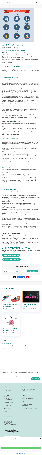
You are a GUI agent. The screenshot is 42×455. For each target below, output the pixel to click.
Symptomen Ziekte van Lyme (27, 398)
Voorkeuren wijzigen (21, 451)
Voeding (23, 407)
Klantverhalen (24, 396)
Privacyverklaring (23, 453)
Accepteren (21, 448)
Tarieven (6, 411)
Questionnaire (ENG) (9, 402)
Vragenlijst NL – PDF (8, 400)
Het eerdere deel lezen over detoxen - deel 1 (11, 259)
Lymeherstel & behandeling (9, 387)
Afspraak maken (7, 408)
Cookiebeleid (18, 453)
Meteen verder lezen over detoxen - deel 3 (11, 255)
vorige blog (6, 54)
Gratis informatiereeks (9, 407)
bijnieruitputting (25, 392)
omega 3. (26, 101)
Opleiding (6, 396)
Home (3, 6)
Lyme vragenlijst (7, 398)
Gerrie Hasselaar (7, 47)
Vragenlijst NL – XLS (8, 399)
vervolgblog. (21, 179)
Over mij (6, 389)
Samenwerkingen (8, 390)
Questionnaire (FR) (8, 404)
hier (6, 242)
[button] (40, 438)
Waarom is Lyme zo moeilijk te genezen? (29, 408)
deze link (13, 251)
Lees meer (5, 310)
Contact (5, 412)
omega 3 (34, 174)
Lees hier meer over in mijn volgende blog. (10, 120)
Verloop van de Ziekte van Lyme (28, 402)
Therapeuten (24, 399)
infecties (23, 395)
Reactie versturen (35, 378)
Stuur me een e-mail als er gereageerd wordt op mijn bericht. (14, 375)
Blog (6, 393)
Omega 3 (26, 88)
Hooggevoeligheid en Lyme (27, 393)
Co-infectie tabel (8, 405)
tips (5, 6)
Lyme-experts (7, 392)
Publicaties (7, 395)
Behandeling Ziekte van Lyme (27, 387)
